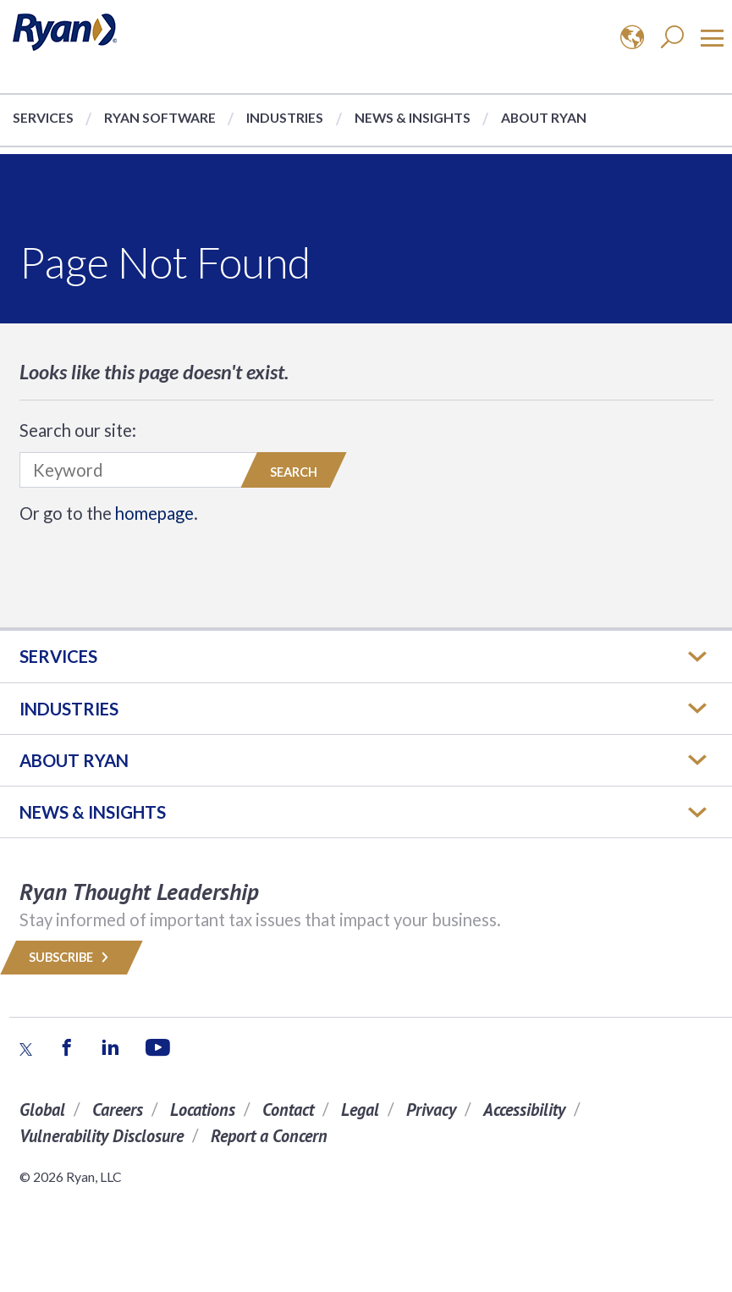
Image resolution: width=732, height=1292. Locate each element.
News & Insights (413, 117)
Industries (284, 117)
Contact (288, 1109)
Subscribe (71, 957)
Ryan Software (160, 117)
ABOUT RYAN (74, 760)
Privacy (431, 1109)
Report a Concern (269, 1135)
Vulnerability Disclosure (101, 1135)
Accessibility (524, 1109)
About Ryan (543, 117)
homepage (154, 513)
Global (42, 1109)
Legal (360, 1109)
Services (43, 117)
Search (293, 472)
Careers (117, 1109)
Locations (202, 1109)
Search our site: (77, 430)
